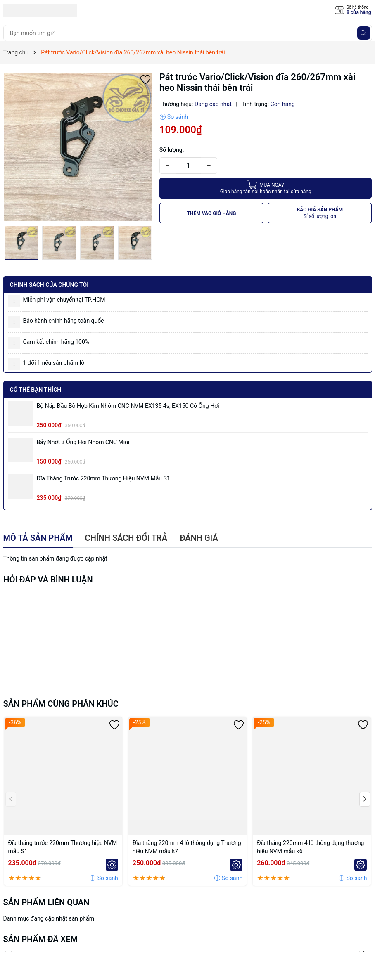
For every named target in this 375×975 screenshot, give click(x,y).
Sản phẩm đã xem (40, 939)
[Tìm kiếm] (363, 33)
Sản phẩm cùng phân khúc (61, 704)
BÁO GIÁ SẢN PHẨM (320, 213)
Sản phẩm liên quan (46, 902)
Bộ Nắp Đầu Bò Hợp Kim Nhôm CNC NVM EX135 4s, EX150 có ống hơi (128, 405)
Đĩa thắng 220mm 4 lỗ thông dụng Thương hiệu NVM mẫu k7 (187, 847)
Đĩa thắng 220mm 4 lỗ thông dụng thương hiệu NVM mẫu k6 (310, 847)
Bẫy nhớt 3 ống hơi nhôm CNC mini (83, 442)
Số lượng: (171, 150)
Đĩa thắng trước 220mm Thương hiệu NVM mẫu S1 (103, 478)
